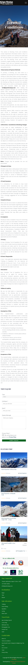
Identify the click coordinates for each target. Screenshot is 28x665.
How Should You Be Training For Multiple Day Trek (13, 643)
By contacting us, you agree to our (9, 436)
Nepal (3, 592)
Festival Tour (4, 629)
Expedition (4, 608)
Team (3, 650)
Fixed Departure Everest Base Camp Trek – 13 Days (8, 519)
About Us (4, 638)
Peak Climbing (5, 606)
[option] (6, 562)
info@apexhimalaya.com (7, 586)
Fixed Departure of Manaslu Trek (8, 494)
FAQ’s (3, 645)
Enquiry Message (6, 415)
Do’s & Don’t (4, 647)
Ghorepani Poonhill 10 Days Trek (8, 543)
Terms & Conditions (6, 640)
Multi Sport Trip (5, 624)
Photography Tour (21, 551)
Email (4, 408)
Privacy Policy (6, 433)
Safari (3, 631)
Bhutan (3, 597)
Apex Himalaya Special (7, 620)
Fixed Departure (23, 473)
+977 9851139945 (6, 583)
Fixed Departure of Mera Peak (8, 469)
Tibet (3, 595)
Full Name (5, 401)
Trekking (3, 604)
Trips (3, 394)
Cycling (3, 611)
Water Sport (4, 613)
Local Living (4, 622)
